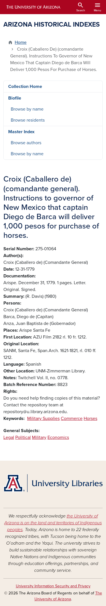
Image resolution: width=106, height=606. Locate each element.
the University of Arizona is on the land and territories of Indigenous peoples (53, 522)
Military (39, 437)
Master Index (21, 132)
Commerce (72, 418)
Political (23, 437)
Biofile (14, 98)
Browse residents (28, 120)
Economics (58, 437)
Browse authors (26, 143)
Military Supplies (43, 418)
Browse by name (27, 109)
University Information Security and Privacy (53, 586)
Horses (90, 418)
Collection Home (25, 86)
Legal (8, 437)
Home (21, 42)
